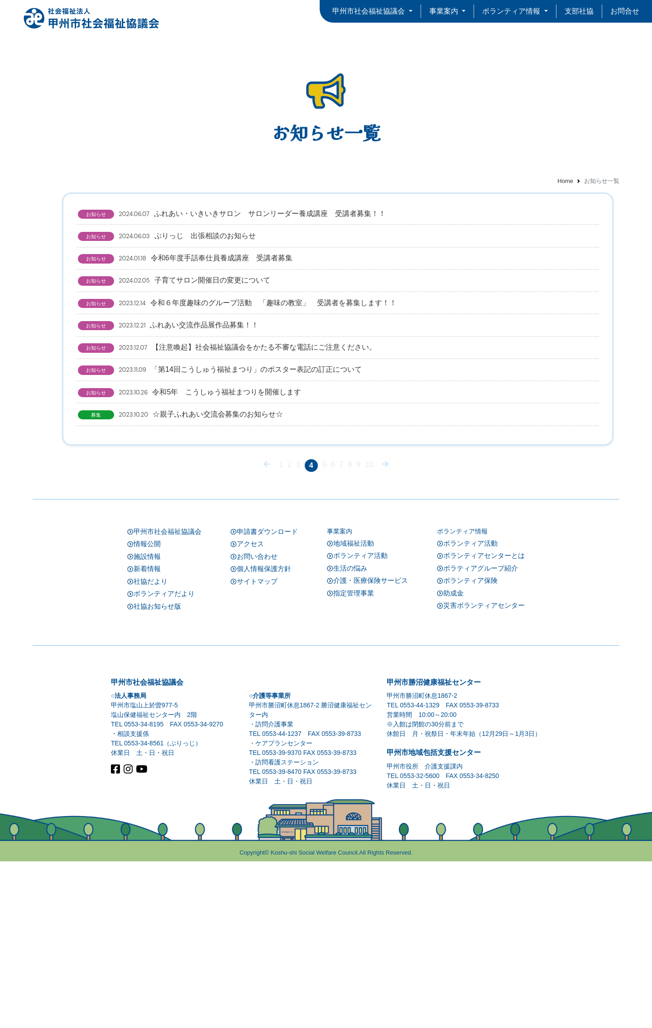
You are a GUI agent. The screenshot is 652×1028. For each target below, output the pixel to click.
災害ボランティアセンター (481, 772)
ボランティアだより (161, 760)
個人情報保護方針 (260, 735)
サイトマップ (254, 748)
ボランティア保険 (467, 747)
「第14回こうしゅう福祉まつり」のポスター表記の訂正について (252, 494)
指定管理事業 (350, 759)
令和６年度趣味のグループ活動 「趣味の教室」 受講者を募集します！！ (270, 378)
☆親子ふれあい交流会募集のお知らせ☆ (213, 572)
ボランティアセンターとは (481, 722)
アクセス (247, 711)
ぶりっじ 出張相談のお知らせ (199, 261)
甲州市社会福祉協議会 (164, 698)
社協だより (147, 748)
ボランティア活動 (357, 722)
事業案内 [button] (444, 11)
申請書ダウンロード (264, 698)
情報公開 (144, 711)
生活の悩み (347, 735)
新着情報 (144, 735)
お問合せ (624, 11)
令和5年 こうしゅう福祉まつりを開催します (222, 533)
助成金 (450, 759)
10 (369, 630)
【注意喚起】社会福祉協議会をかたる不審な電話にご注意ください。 (260, 456)
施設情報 (144, 723)
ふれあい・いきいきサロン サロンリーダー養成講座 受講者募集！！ (264, 222)
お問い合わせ (254, 723)
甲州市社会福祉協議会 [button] (369, 11)
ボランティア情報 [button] (512, 11)
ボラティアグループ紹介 (477, 735)
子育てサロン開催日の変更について (207, 339)
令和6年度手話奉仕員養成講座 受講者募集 (218, 300)
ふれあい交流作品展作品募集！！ (201, 417)
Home (565, 181)
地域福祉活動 (350, 710)
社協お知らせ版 (154, 773)
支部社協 (579, 11)
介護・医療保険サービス (367, 747)
